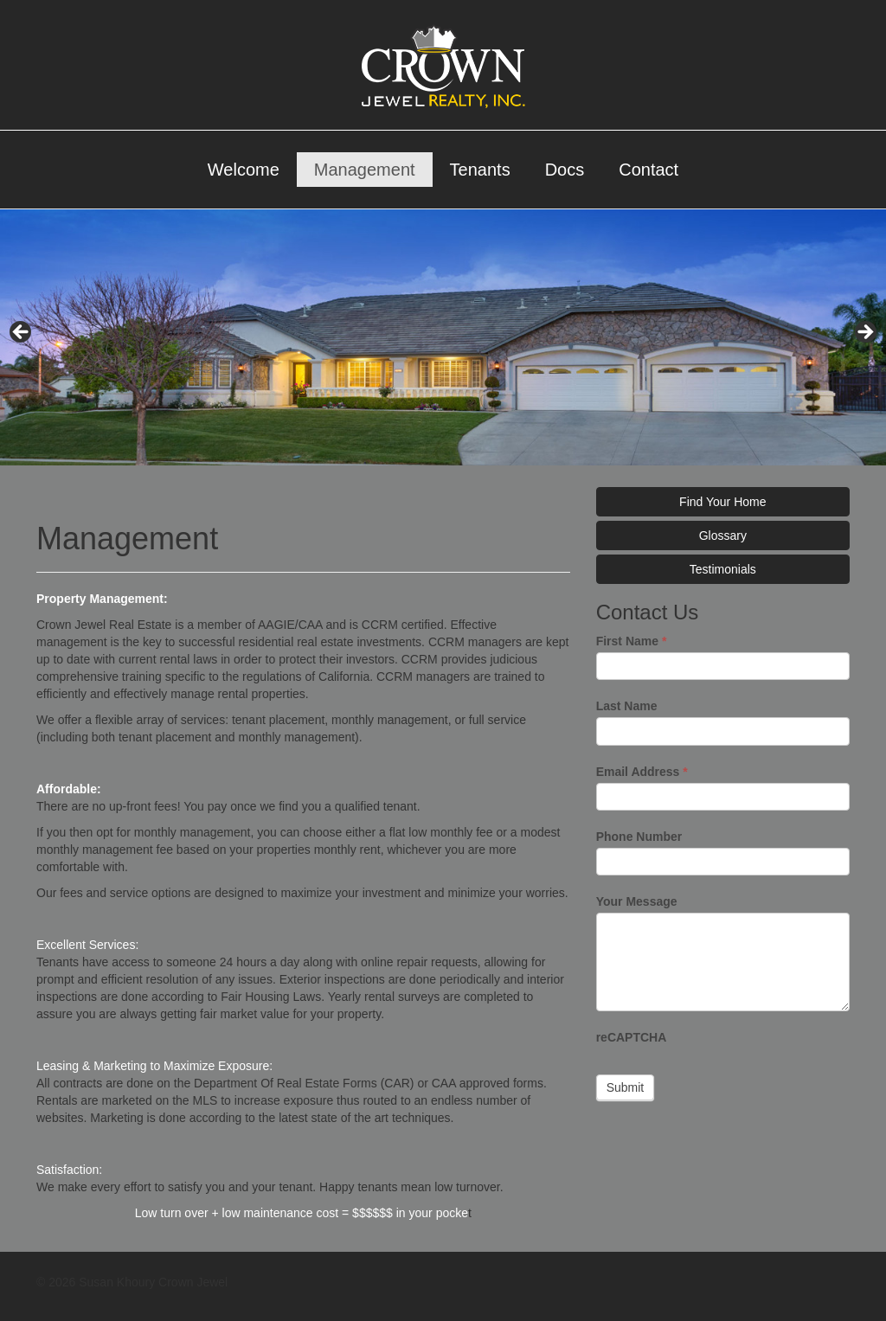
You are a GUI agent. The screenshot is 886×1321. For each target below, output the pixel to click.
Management (364, 169)
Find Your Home (722, 502)
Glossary (723, 535)
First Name (631, 641)
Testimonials (723, 569)
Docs (565, 169)
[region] (443, 337)
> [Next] (864, 333)
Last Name (627, 706)
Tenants (480, 169)
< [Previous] (22, 333)
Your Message (636, 901)
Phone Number (639, 836)
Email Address (642, 772)
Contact (648, 169)
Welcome (243, 169)
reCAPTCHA (631, 1037)
